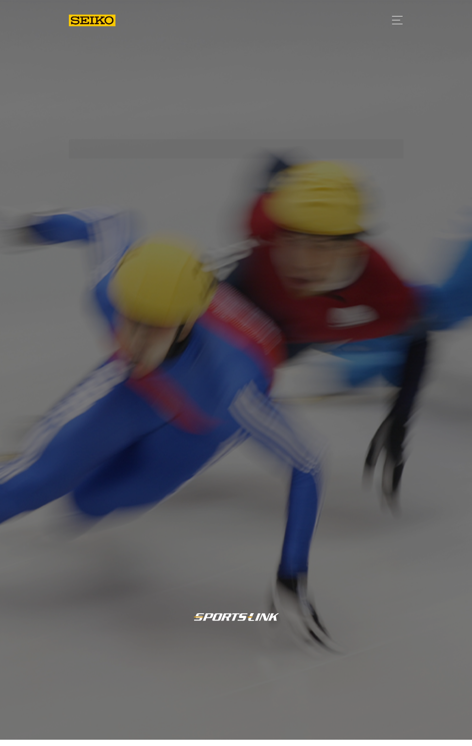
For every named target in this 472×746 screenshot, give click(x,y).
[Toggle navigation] (395, 20)
